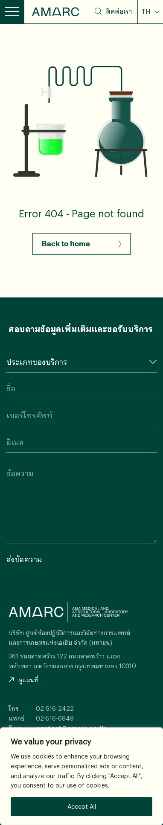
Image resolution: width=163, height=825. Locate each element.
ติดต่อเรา (119, 11)
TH (146, 11)
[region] (81, 776)
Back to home (81, 244)
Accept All (81, 806)
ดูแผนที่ (23, 679)
